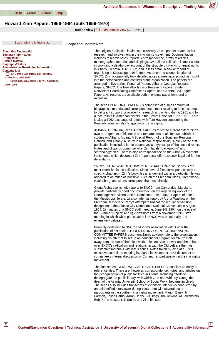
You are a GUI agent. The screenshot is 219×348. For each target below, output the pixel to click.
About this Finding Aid (17, 51)
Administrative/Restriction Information (27, 67)
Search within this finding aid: (32, 42)
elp (60, 13)
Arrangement (11, 57)
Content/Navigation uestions (41, 327)
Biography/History (14, 64)
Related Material (12, 61)
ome (18, 13)
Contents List (11, 70)
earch (31, 13)
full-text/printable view (111, 30)
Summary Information (16, 54)
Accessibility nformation (191, 327)
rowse (46, 13)
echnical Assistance (83, 327)
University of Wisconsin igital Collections (136, 327)
